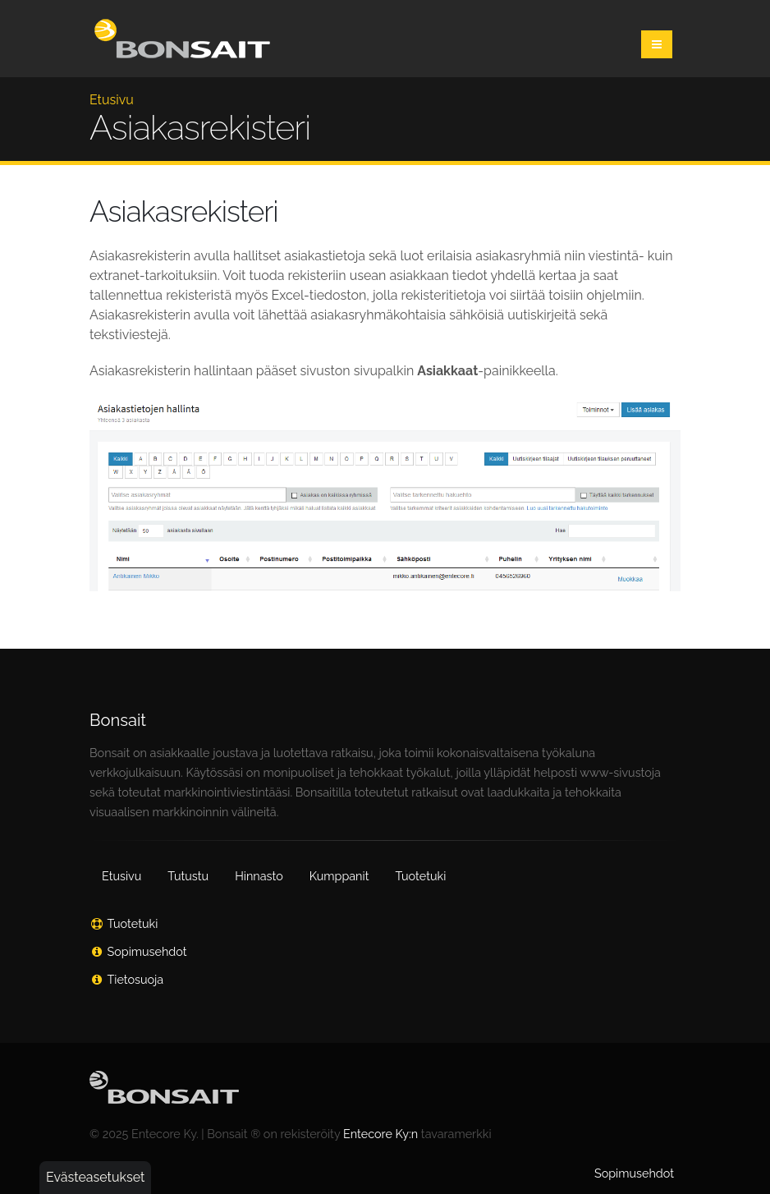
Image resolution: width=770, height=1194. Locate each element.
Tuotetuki (420, 876)
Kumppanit (339, 876)
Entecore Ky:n (380, 1134)
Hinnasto (259, 876)
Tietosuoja (136, 979)
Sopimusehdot (147, 951)
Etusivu (111, 100)
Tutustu (188, 876)
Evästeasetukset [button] (95, 1177)
